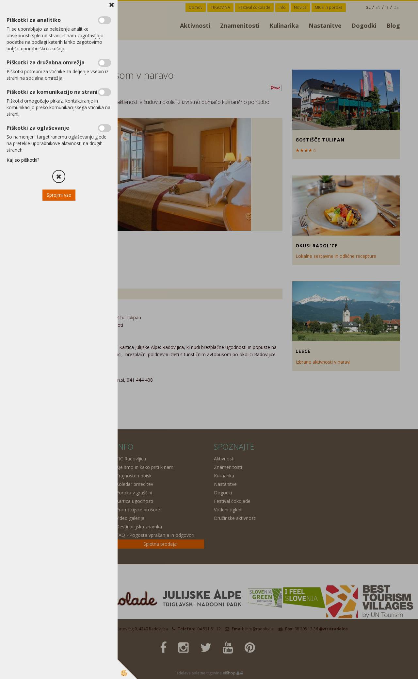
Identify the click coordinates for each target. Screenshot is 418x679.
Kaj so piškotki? (23, 160)
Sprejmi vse (59, 195)
